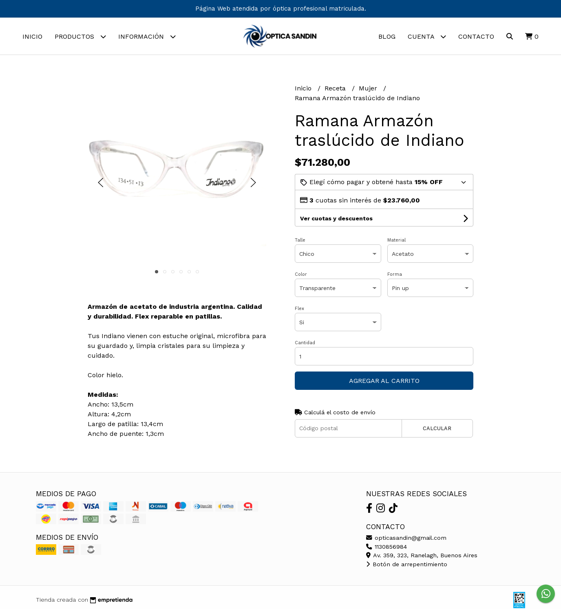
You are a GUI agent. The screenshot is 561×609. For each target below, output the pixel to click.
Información (147, 36)
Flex (299, 308)
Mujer (369, 88)
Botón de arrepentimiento (406, 564)
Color (301, 274)
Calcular (437, 428)
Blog (386, 36)
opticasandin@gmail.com (406, 537)
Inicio (32, 36)
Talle (300, 240)
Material (396, 240)
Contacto (476, 36)
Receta (336, 88)
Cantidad (305, 342)
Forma (394, 274)
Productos (80, 36)
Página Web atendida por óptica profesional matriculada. (280, 8)
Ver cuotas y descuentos (336, 218)
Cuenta (427, 36)
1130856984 (386, 546)
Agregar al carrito (384, 381)
